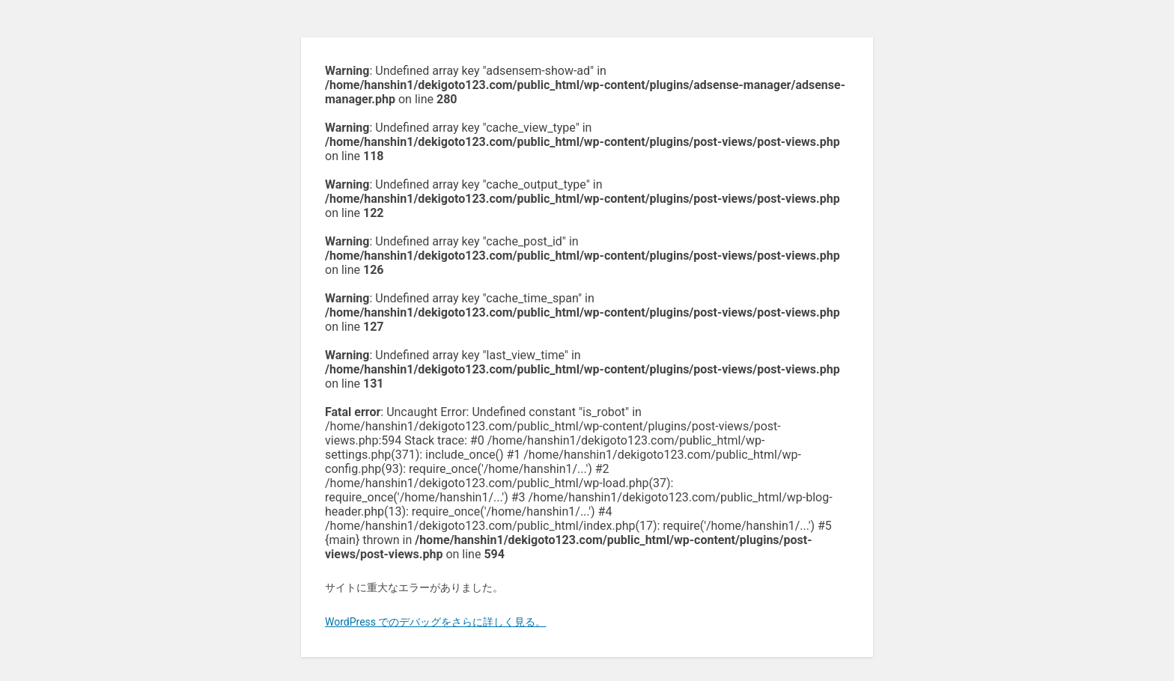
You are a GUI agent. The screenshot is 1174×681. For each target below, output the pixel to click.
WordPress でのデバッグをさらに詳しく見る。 (436, 622)
